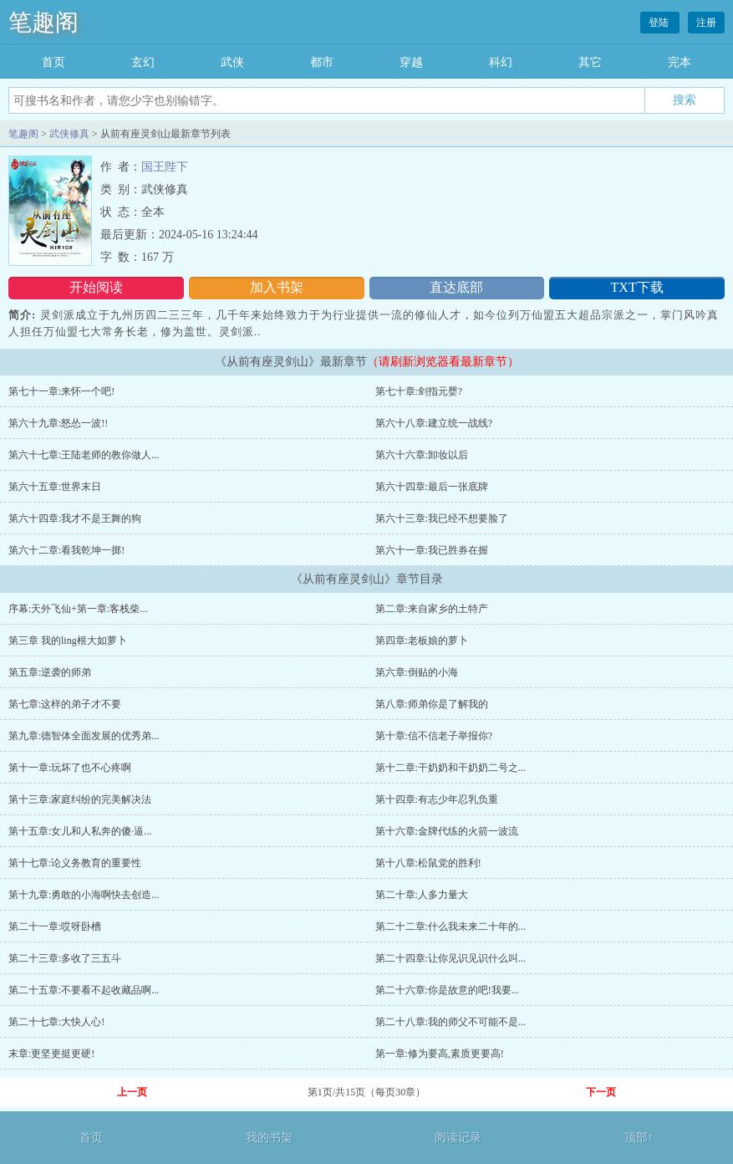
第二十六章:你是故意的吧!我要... (447, 990)
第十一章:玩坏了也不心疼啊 (69, 767)
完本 (679, 62)
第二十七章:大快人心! (56, 1022)
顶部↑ (639, 1137)
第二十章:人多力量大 (421, 895)
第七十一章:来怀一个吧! (61, 391)
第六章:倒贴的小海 (416, 672)
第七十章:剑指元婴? (419, 391)
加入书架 (276, 287)
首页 (53, 62)
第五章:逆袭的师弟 (49, 672)
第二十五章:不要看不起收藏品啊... (83, 990)
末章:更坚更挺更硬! (51, 1053)
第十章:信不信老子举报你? (434, 736)
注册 (706, 22)
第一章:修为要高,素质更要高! (439, 1053)
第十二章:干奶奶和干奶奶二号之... (450, 767)
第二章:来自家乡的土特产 (431, 609)
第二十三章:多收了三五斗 (64, 958)
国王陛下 (164, 167)
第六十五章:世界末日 (54, 487)
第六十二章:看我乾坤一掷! (66, 550)
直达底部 (456, 287)
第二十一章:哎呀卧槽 (54, 926)
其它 (590, 62)
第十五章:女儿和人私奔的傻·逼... (79, 831)
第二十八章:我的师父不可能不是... (450, 1022)
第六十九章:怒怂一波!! (58, 423)
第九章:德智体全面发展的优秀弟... (83, 736)
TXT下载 (637, 287)
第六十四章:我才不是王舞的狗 (74, 518)
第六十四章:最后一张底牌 (431, 487)
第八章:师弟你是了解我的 (431, 704)
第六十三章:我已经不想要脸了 (441, 518)
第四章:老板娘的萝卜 (421, 640)
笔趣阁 (43, 22)
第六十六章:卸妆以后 (421, 455)
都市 (321, 62)
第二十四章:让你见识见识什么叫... (450, 958)
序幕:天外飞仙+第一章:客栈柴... (77, 609)
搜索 (684, 99)
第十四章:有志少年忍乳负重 (436, 799)
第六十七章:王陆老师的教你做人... (83, 455)
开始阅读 (96, 287)
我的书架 (269, 1137)
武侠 (232, 62)
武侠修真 (69, 134)
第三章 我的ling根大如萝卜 (67, 640)
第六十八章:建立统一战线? (434, 423)
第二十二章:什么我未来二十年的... (450, 926)
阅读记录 (458, 1137)
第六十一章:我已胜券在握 (431, 550)
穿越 (411, 62)
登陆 (660, 22)
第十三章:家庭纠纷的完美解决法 (79, 799)
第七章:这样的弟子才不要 (64, 704)
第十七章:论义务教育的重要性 (74, 863)
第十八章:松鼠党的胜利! (428, 863)
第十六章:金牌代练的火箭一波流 (446, 831)
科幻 (500, 62)
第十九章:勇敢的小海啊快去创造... (83, 895)
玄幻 (143, 62)
